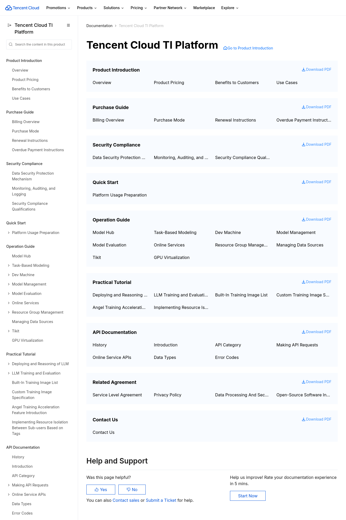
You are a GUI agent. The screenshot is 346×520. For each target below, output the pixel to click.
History (100, 344)
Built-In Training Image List (241, 294)
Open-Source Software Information (304, 394)
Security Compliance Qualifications (242, 157)
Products (87, 7)
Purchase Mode (169, 120)
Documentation (99, 25)
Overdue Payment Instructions (304, 120)
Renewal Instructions (235, 120)
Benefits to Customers (237, 82)
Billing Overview (108, 120)
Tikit (97, 257)
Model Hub (103, 232)
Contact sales (126, 500)
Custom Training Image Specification (304, 294)
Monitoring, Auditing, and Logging (181, 157)
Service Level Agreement (117, 394)
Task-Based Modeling (175, 232)
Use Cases (287, 82)
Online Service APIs (112, 357)
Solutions (114, 7)
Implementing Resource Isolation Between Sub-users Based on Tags (181, 307)
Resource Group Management (242, 245)
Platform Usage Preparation (120, 195)
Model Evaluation (109, 245)
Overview (102, 82)
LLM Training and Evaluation (181, 294)
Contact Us (103, 432)
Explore (230, 7)
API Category (228, 344)
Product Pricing (169, 82)
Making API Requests (297, 344)
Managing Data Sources (300, 245)
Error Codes (227, 357)
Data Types (165, 357)
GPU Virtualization (172, 257)
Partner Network (170, 7)
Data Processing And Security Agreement (242, 394)
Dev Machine (228, 232)
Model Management (296, 232)
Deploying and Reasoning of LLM (120, 294)
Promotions (58, 7)
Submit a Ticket (161, 500)
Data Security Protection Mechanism (120, 157)
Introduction (166, 344)
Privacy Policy (168, 394)
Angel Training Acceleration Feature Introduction (120, 307)
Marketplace (204, 7)
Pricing (139, 7)
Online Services (169, 245)
